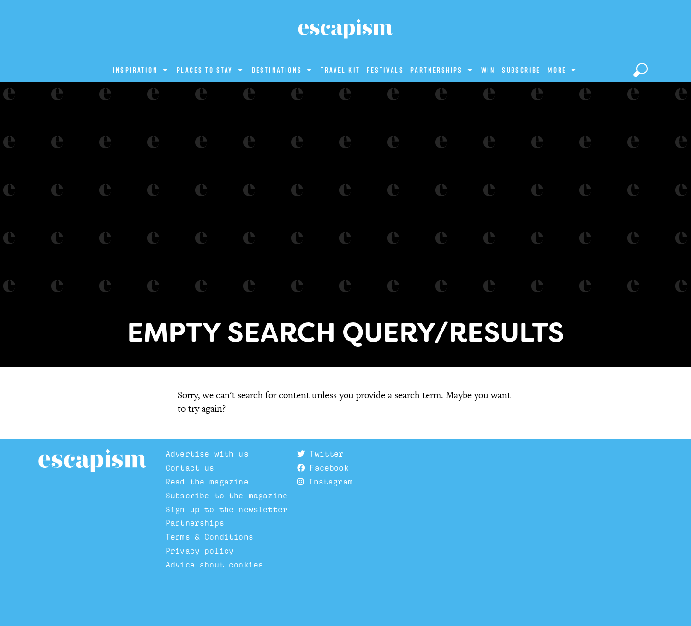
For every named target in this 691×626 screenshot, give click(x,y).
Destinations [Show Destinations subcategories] (277, 70)
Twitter (320, 454)
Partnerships (195, 523)
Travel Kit (340, 70)
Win (488, 70)
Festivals (385, 70)
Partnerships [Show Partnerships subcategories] (436, 70)
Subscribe (521, 70)
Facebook (323, 467)
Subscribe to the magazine (226, 495)
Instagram (325, 481)
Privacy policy (200, 550)
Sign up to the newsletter (226, 509)
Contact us (190, 467)
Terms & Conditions (209, 537)
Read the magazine (207, 481)
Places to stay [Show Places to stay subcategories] (205, 70)
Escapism (92, 461)
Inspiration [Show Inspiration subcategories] (135, 70)
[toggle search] (641, 70)
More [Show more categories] (557, 70)
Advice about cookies (214, 564)
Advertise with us (207, 454)
